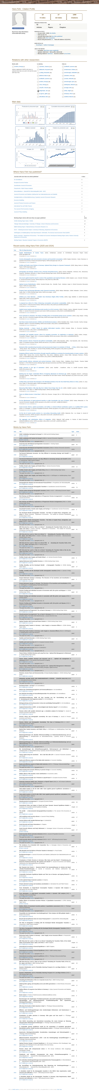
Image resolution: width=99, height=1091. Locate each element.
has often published (57, 36)
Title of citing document (26, 250)
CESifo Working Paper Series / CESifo (23, 221)
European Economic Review (21, 182)
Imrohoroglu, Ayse (69, 81)
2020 (15, 661)
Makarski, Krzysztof (45, 69)
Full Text (22, 445)
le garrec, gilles (44, 93)
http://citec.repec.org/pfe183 (51, 50)
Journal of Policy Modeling (20, 212)
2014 (15, 707)
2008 (15, 449)
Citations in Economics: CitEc (10, 2)
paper (36, 256)
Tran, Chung (43, 84)
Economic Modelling (19, 200)
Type (73, 431)
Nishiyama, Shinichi (69, 84)
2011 (15, 471)
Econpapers (28, 256)
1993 (15, 790)
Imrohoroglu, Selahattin (70, 72)
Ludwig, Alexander (44, 72)
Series (30, 2)
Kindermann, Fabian (69, 69)
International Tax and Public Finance (23, 206)
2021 (15, 674)
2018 (15, 668)
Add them (50, 53)
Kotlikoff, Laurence (45, 78)
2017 (15, 643)
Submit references (86, 2)
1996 (15, 895)
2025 (15, 680)
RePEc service (16, 1089)
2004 (15, 566)
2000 (15, 487)
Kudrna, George (19, 66)
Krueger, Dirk (67, 87)
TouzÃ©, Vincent (44, 87)
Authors (24, 2)
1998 (15, 846)
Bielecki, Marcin (44, 75)
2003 (15, 515)
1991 (15, 796)
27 (52, 39)
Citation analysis (24, 435)
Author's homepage (48, 45)
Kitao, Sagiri (67, 90)
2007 (15, 851)
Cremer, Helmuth (68, 78)
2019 (15, 654)
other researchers (50, 38)
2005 (15, 504)
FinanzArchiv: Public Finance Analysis (23, 188)
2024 (15, 778)
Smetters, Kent (68, 75)
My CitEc (59, 2)
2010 (15, 477)
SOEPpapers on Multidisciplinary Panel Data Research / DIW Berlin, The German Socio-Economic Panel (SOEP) (42, 232)
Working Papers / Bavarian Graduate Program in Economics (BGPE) (31, 240)
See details (52, 33)
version (32, 441)
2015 (15, 638)
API (65, 2)
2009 (15, 592)
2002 (15, 1061)
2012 (15, 622)
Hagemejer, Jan (44, 90)
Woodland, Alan (44, 96)
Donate (70, 2)
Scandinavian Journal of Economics (23, 185)
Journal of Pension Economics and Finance (24, 203)
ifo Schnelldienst (18, 179)
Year (16, 250)
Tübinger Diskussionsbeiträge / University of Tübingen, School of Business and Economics (36, 223)
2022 (15, 562)
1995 (15, 902)
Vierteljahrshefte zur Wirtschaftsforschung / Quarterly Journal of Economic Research (35, 197)
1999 (15, 439)
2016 (15, 509)
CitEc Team (59, 1089)
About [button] (96, 2)
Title (21, 431)
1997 (15, 435)
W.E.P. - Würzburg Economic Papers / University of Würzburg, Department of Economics (36, 229)
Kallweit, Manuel (68, 96)
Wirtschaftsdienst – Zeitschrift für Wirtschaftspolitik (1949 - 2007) (30, 191)
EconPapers (39, 45)
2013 (15, 466)
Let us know (67, 53)
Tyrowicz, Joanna (44, 66)
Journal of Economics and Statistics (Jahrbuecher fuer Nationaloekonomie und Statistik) (35, 194)
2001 (15, 919)
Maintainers (77, 2)
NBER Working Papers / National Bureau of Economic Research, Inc (31, 226)
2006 (15, 444)
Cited (78, 431)
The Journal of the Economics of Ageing (24, 209)
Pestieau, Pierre (68, 93)
